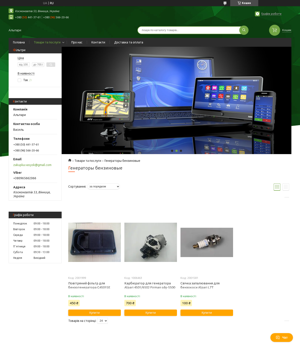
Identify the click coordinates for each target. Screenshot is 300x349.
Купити (94, 312)
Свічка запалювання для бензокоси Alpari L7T (200, 285)
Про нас (76, 42)
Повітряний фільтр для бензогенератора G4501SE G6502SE (89, 287)
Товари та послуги (47, 42)
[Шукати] (244, 30)
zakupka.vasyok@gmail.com (32, 165)
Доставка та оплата (128, 42)
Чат (282, 338)
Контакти (98, 42)
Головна (19, 42)
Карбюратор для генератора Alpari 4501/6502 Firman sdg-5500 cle (149, 287)
